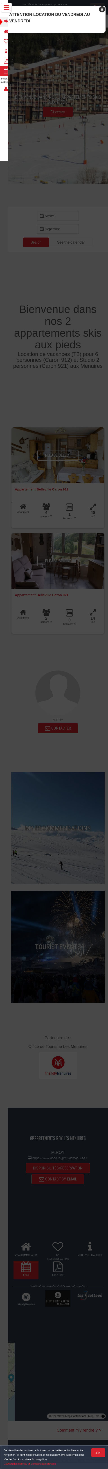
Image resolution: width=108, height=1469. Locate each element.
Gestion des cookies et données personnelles (30, 1463)
